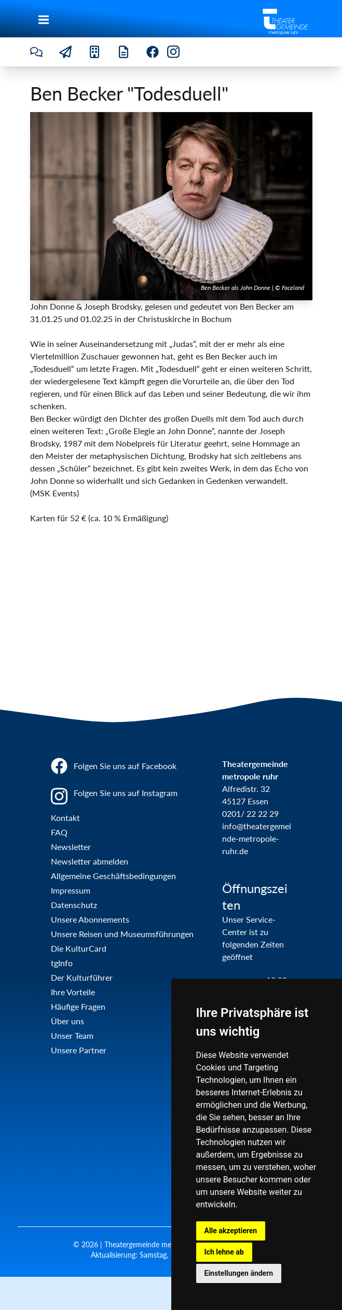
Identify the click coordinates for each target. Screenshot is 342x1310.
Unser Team (72, 1035)
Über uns (67, 1021)
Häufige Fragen (78, 1006)
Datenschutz (74, 905)
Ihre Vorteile (73, 992)
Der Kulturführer (82, 977)
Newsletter (71, 847)
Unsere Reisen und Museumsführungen (122, 934)
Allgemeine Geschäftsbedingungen (113, 876)
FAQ (59, 832)
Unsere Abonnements (90, 919)
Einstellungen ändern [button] (238, 1273)
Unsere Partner (78, 1050)
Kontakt (65, 818)
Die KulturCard (78, 948)
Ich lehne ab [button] (224, 1252)
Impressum (70, 890)
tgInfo (62, 963)
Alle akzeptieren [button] (230, 1231)
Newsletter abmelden (89, 861)
